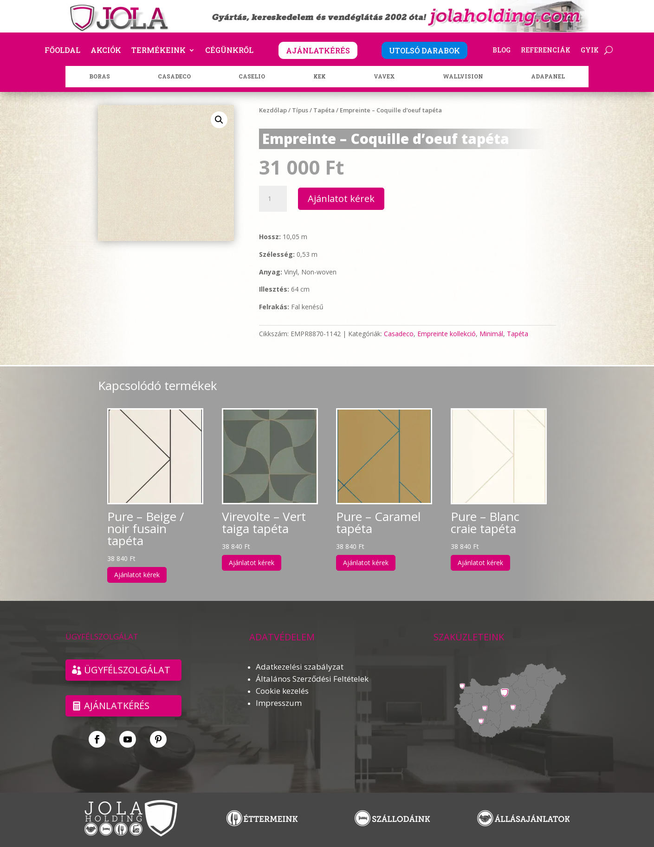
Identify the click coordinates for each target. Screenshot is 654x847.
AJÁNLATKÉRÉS (318, 50)
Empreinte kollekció (446, 333)
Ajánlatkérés (116, 705)
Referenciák (545, 50)
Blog (501, 50)
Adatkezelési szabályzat (299, 666)
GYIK (590, 50)
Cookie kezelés (282, 690)
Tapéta (324, 110)
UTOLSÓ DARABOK (424, 50)
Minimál (491, 333)
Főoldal (62, 51)
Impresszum (279, 702)
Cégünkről (229, 51)
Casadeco (399, 333)
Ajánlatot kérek (341, 198)
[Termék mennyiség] (273, 199)
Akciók (106, 51)
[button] (219, 119)
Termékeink (158, 51)
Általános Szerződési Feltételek (312, 678)
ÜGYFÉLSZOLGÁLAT (127, 670)
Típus (300, 110)
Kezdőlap (273, 110)
